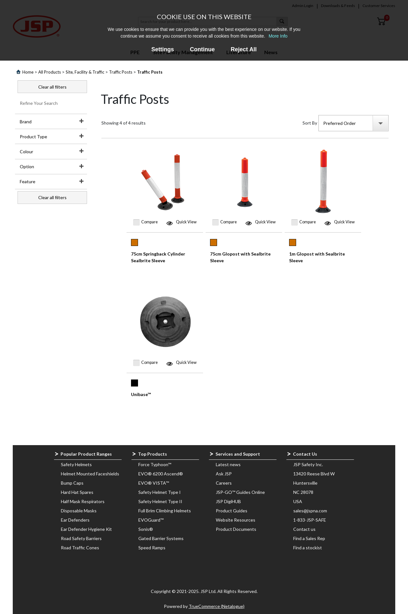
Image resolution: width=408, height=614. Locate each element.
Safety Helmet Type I (159, 492)
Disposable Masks (79, 510)
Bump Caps (72, 483)
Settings (162, 49)
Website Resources (235, 520)
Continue (202, 49)
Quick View (186, 222)
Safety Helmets (76, 464)
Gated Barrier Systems (161, 538)
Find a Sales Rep (309, 538)
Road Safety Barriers (81, 538)
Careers (224, 483)
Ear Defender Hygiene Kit (86, 529)
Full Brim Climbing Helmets (164, 510)
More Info (278, 36)
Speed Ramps (151, 547)
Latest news (228, 464)
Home (27, 72)
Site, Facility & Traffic (85, 72)
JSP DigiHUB (228, 501)
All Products (49, 72)
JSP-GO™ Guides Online (240, 492)
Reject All (244, 49)
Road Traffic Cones (80, 547)
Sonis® (145, 529)
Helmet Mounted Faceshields (90, 473)
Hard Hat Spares (77, 492)
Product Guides (231, 510)
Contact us (304, 529)
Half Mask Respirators (83, 501)
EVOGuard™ (151, 520)
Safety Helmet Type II (160, 501)
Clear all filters (52, 87)
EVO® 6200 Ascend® (160, 473)
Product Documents (236, 529)
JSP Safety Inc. (308, 464)
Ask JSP (224, 473)
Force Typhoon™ (154, 464)
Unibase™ (141, 394)
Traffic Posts (120, 72)
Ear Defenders (75, 520)
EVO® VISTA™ (153, 483)
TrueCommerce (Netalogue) (216, 606)
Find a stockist (307, 547)
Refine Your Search (39, 103)
